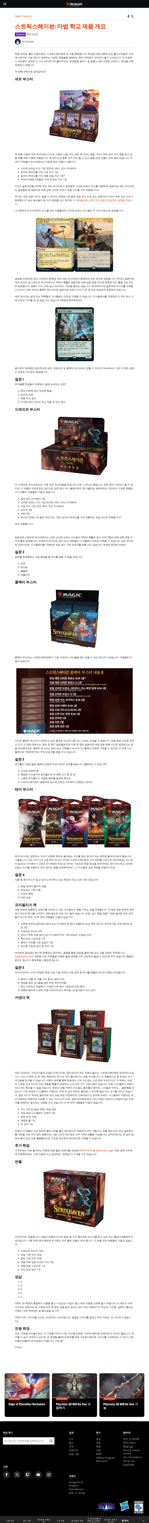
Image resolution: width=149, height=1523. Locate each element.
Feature (27, 16)
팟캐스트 (73, 1450)
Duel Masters (76, 1489)
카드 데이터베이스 (132, 1457)
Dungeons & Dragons (76, 1484)
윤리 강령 (27, 1521)
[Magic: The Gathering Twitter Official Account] (17, 1474)
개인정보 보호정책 (43, 1521)
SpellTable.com (23, 956)
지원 (98, 1450)
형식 (71, 1442)
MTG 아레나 (129, 1442)
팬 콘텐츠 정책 (77, 1521)
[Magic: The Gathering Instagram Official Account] (49, 1474)
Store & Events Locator (131, 1452)
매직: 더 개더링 (131, 1438)
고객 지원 (60, 1521)
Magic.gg (128, 1446)
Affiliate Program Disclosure (105, 1459)
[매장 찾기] (51, 1441)
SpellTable (128, 1464)
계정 (98, 1442)
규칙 (71, 1446)
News (18, 16)
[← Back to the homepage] (74, 3)
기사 (71, 1438)
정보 (98, 1438)
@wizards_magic (105, 1150)
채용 (98, 1446)
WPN (98, 1454)
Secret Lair (129, 1461)
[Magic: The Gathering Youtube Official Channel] (38, 1474)
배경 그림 (74, 1454)
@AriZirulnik (85, 1150)
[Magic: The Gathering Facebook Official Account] (6, 1474)
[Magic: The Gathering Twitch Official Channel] (27, 1474)
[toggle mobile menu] (4, 4)
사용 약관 (10, 1521)
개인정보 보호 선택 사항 (110, 1521)
